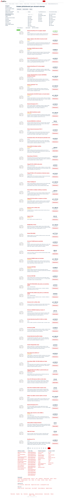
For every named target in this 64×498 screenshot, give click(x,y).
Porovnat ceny (55, 34)
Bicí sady (49, 452)
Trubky (49, 460)
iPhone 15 (33, 478)
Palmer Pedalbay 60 (21, 465)
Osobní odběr (28, 27)
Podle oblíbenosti (20, 27)
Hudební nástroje (26, 3)
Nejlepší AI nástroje (49, 488)
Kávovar (55, 478)
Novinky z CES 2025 (21, 488)
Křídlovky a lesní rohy (51, 457)
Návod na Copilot (28, 488)
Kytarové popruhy (41, 457)
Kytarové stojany (40, 452)
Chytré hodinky (20, 478)
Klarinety (49, 456)
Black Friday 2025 (20, 481)
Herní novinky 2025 (21, 484)
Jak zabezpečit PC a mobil (44, 484)
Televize (51, 478)
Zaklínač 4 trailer (27, 484)
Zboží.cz (6, 3)
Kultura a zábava (11, 3)
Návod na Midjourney (41, 488)
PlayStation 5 (41, 478)
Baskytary (49, 464)
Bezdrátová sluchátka (26, 478)
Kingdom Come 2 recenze (35, 484)
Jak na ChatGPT (34, 488)
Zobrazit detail (55, 124)
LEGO (37, 478)
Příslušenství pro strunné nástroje (42, 3)
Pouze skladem (36, 27)
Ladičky (39, 462)
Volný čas (16, 3)
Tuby (49, 461)
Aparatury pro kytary (41, 467)
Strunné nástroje (33, 3)
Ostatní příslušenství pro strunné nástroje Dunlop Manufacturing (32, 467)
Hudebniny (21, 3)
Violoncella (40, 453)
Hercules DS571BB (21, 469)
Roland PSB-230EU (21, 466)
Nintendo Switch (46, 478)
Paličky (49, 453)
